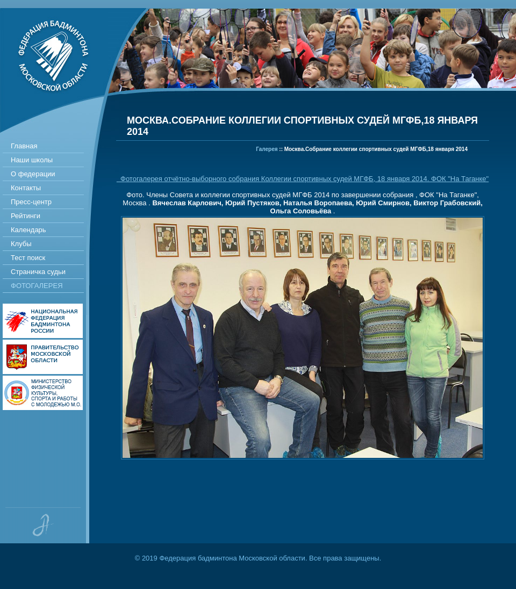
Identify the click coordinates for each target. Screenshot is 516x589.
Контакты (26, 188)
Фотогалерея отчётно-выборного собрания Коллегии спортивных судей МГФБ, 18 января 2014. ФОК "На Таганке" (303, 179)
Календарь (28, 230)
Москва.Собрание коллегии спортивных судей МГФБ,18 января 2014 (376, 149)
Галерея (266, 149)
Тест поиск (28, 258)
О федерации (33, 174)
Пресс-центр (31, 202)
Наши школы (32, 160)
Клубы (21, 244)
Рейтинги (25, 216)
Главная (24, 146)
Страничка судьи (38, 272)
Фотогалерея (37, 286)
